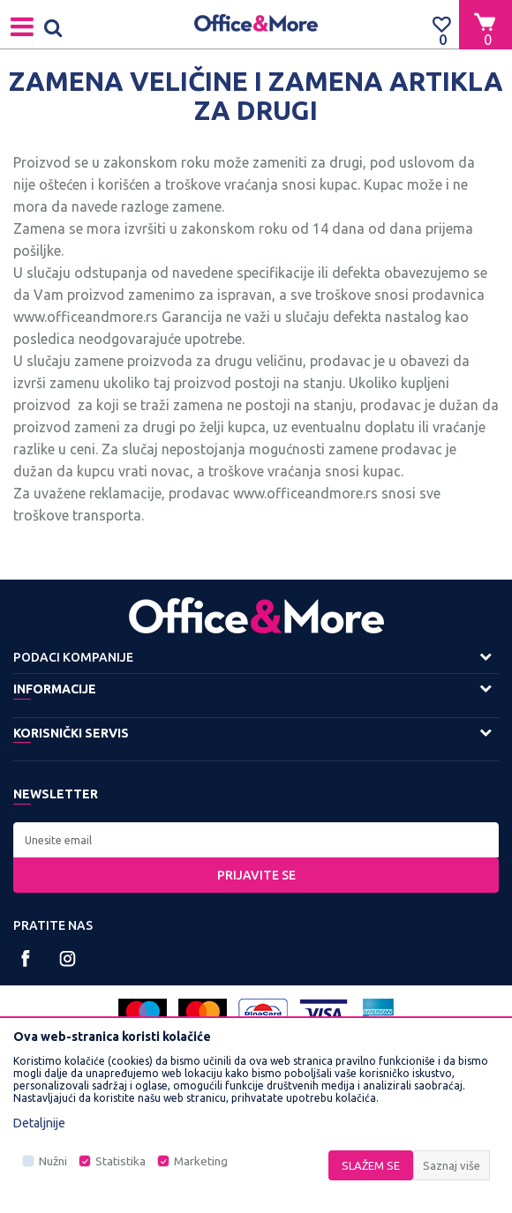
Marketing (201, 1161)
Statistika (120, 1161)
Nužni (53, 1161)
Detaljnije (39, 1123)
